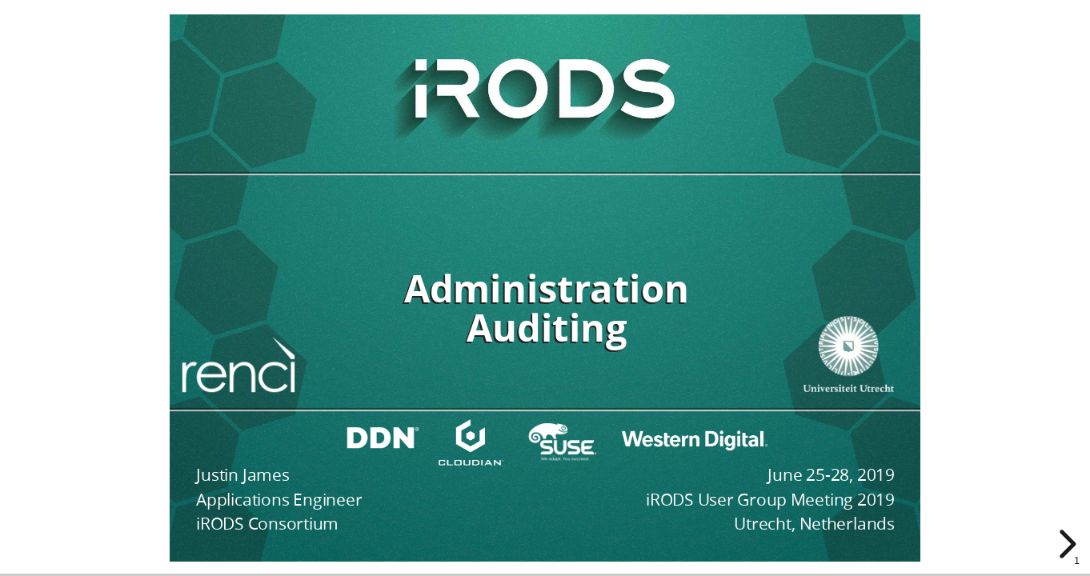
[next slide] (1065, 544)
